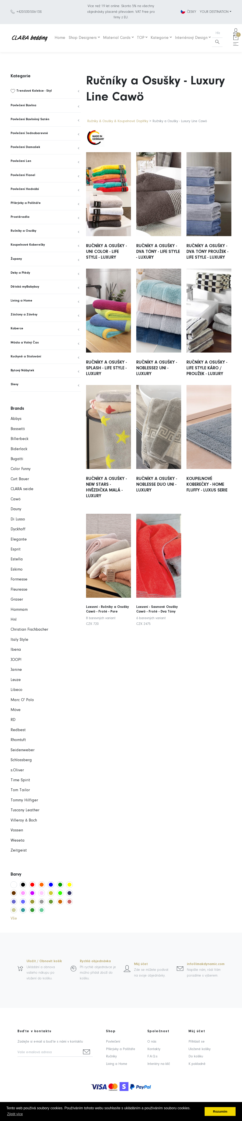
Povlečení (113, 1041)
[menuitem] (46, 91)
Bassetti (18, 429)
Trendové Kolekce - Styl (34, 91)
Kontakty (153, 1049)
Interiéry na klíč (158, 1064)
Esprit (16, 549)
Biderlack (19, 449)
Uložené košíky (199, 1049)
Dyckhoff (18, 529)
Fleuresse (19, 590)
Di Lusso (18, 519)
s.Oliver (17, 770)
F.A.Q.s (152, 1056)
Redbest (18, 730)
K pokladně (197, 1064)
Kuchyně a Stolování (26, 356)
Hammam (19, 610)
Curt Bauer (20, 479)
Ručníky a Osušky (23, 231)
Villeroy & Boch (24, 820)
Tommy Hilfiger (24, 800)
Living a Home (21, 300)
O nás (151, 1041)
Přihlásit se (196, 1041)
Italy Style (19, 640)
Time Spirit (20, 780)
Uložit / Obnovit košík (44, 961)
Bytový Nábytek (22, 370)
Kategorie (160, 38)
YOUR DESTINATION (214, 12)
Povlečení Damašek (25, 147)
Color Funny (21, 469)
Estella (17, 559)
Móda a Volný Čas (25, 342)
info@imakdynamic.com (206, 964)
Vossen (17, 830)
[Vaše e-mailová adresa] (49, 1052)
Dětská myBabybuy (25, 286)
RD (13, 720)
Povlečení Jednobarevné (29, 133)
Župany (16, 259)
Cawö (16, 499)
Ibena (16, 650)
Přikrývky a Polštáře (26, 203)
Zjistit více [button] (15, 1114)
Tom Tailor (20, 790)
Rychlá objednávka (95, 961)
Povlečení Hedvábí (25, 189)
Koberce (17, 328)
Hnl (14, 620)
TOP (140, 38)
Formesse (19, 579)
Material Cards (117, 38)
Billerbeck (19, 439)
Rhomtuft (18, 740)
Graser (17, 599)
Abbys (16, 419)
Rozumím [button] (220, 1111)
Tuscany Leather (25, 810)
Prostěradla (20, 217)
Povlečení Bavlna (23, 105)
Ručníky (111, 1056)
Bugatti (17, 459)
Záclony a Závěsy (24, 314)
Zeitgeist (19, 850)
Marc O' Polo (22, 700)
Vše (14, 918)
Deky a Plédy (20, 273)
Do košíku (195, 1056)
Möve (16, 710)
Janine (16, 670)
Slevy (14, 384)
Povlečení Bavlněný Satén (30, 119)
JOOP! (16, 660)
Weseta (18, 840)
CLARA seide (22, 489)
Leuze (16, 680)
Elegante (19, 539)
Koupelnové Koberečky (28, 245)
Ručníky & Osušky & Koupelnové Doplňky (118, 121)
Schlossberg (21, 760)
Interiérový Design (191, 38)
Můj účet (141, 964)
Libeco (16, 690)
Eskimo (17, 569)
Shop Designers (83, 38)
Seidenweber (23, 750)
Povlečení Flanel (23, 175)
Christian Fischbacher (29, 630)
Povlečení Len (21, 161)
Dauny (16, 509)
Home (60, 38)
